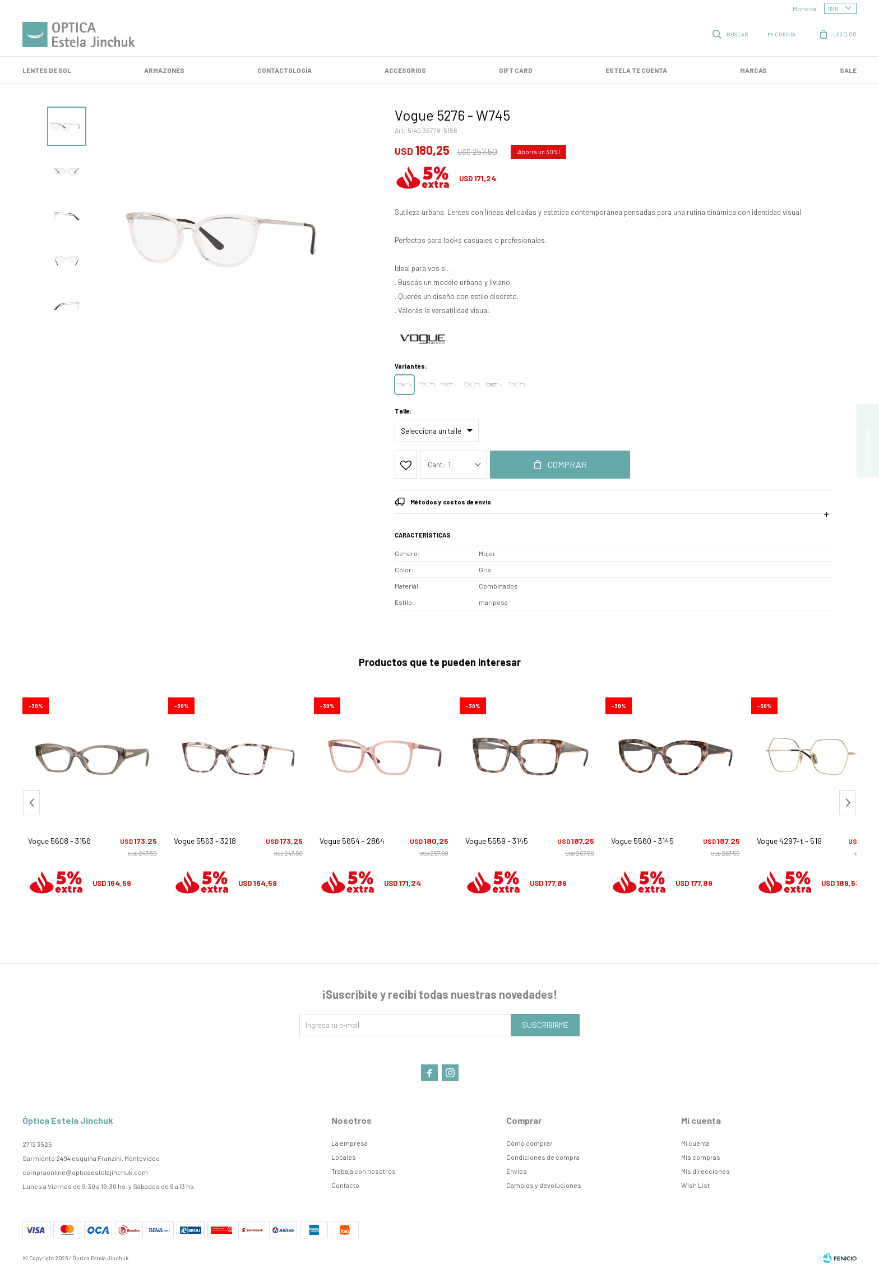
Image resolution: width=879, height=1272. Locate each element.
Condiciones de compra (543, 1157)
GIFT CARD (516, 70)
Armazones (164, 70)
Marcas (753, 70)
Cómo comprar (529, 1143)
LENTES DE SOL (46, 70)
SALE (848, 70)
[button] (847, 802)
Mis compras (700, 1157)
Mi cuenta (695, 1143)
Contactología (284, 70)
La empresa (349, 1143)
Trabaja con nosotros (363, 1171)
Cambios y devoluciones (543, 1185)
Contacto (345, 1185)
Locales (343, 1157)
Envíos (516, 1171)
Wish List (695, 1185)
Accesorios (405, 70)
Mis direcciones (705, 1171)
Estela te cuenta (636, 70)
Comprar (567, 464)
